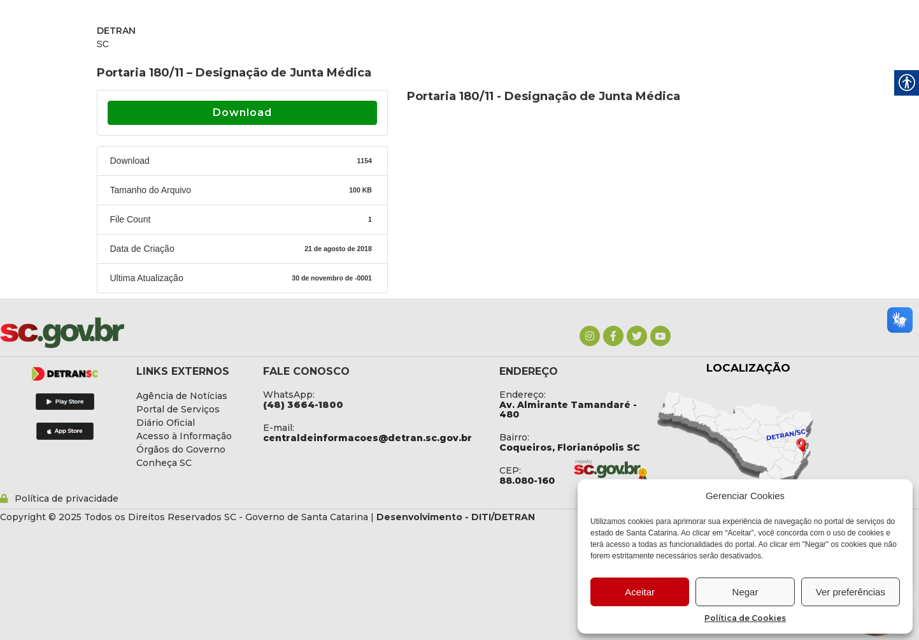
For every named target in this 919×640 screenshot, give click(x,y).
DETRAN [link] (116, 30)
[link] (590, 336)
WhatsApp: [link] (289, 394)
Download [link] (242, 112)
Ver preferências (850, 591)
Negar (745, 591)
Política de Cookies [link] (745, 618)
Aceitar (640, 591)
